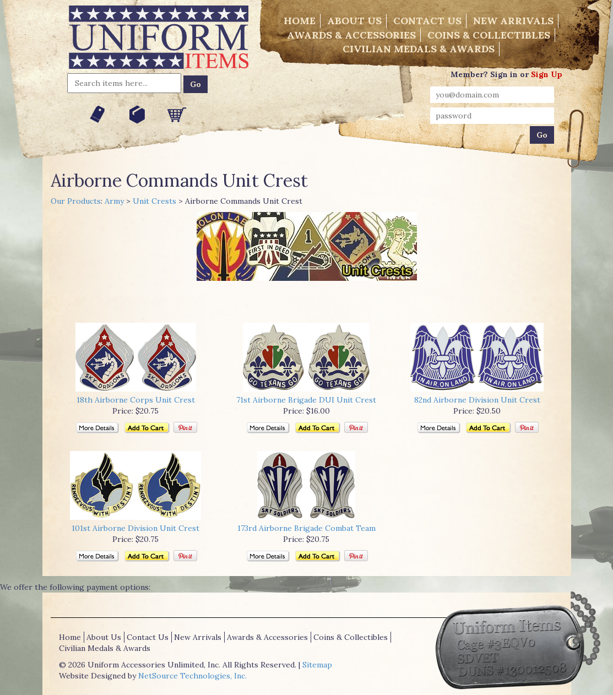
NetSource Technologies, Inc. (192, 676)
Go (195, 84)
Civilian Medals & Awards (419, 48)
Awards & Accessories (351, 35)
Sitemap (317, 665)
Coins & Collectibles (488, 35)
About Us (354, 20)
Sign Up (546, 74)
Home (300, 20)
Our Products (76, 201)
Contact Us (427, 20)
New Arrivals (513, 20)
